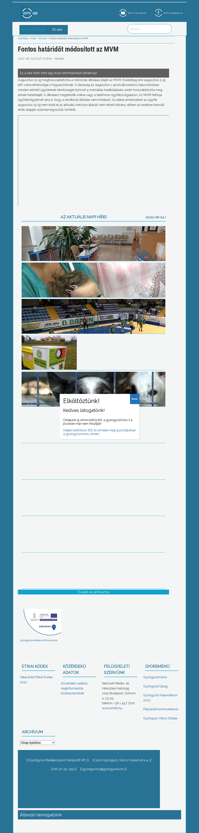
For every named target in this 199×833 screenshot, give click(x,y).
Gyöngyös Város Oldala (160, 718)
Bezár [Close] (135, 399)
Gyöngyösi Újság (155, 686)
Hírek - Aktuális (39, 38)
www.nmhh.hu (112, 708)
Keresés (166, 29)
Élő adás (57, 29)
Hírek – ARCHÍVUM (33, 29)
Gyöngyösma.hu (155, 677)
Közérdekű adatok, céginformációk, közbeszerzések (74, 688)
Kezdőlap (23, 38)
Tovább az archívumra (93, 592)
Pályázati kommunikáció (160, 709)
